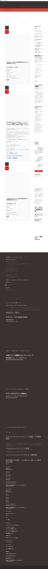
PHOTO (27, 6)
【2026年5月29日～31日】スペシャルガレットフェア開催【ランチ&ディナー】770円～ (39, 159)
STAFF (36, 6)
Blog (40, 6)
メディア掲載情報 (38, 43)
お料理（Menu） (8, 535)
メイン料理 (8, 519)
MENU (24, 6)
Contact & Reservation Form (10, 555)
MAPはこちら (37, 75)
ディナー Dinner (8, 489)
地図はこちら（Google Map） (11, 279)
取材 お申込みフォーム (9, 558)
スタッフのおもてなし (9, 546)
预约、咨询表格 (12, 158)
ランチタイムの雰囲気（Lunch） (11, 528)
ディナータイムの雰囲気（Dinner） (12, 531)
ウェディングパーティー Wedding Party (12, 525)
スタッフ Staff (8, 544)
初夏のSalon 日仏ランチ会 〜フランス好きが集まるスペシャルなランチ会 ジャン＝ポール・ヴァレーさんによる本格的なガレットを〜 (39, 150)
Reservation (25, 279)
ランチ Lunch (8, 466)
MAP (43, 6)
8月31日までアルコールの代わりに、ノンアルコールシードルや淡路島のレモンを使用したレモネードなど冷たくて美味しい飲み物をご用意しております (17, 123)
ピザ (6, 517)
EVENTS (32, 6)
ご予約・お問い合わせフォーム (11, 553)
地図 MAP (7, 551)
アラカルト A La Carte (9, 513)
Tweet (36, 9)
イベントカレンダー (9, 542)
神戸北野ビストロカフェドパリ (12, 285)
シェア (34, 9)
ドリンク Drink (8, 511)
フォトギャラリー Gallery (10, 527)
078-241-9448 (14, 9)
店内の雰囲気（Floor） (10, 533)
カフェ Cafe (8, 522)
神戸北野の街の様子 (38, 39)
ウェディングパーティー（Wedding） (12, 537)
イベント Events (8, 540)
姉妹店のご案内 (37, 52)
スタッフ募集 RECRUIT (10, 548)
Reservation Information (15, 155)
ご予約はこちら (12, 153)
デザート (7, 515)
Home (20, 6)
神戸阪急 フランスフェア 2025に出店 (40, 166)
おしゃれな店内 (37, 33)
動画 (35, 28)
